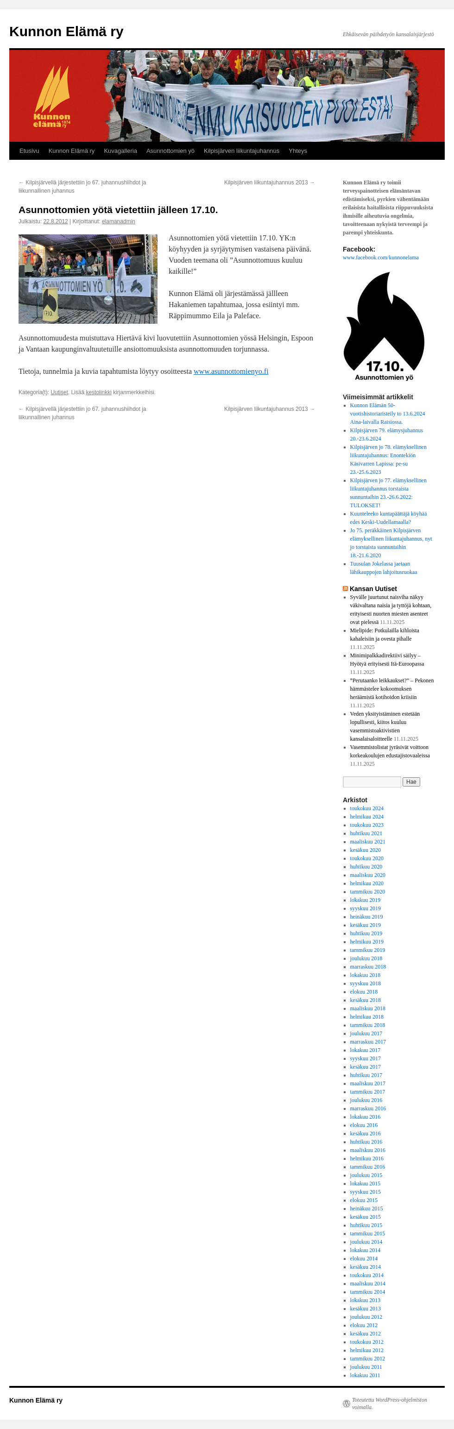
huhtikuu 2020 (366, 866)
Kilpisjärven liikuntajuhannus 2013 (269, 182)
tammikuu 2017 (367, 1092)
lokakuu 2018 (365, 975)
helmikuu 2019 (367, 941)
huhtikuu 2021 (366, 833)
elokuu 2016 (364, 1125)
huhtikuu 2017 (366, 1075)
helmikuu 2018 (367, 1017)
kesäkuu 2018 (365, 1000)
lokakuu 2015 (365, 1183)
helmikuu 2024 (367, 816)
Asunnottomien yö (170, 150)
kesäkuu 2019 (365, 925)
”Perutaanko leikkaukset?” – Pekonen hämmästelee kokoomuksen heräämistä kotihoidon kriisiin (392, 688)
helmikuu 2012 (367, 1350)
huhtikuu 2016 (366, 1142)
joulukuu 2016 (366, 1100)
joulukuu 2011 (366, 1367)
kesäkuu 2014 (365, 1267)
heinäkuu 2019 (366, 916)
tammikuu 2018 (367, 1025)
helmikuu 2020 (367, 883)
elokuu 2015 (364, 1200)
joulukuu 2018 (366, 958)
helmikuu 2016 (367, 1158)
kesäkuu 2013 (365, 1308)
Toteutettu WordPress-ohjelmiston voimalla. (389, 1403)
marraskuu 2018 (368, 966)
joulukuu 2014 (366, 1242)
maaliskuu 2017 (367, 1083)
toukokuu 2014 (367, 1275)
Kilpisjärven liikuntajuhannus (241, 150)
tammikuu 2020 (367, 891)
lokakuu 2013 (365, 1300)
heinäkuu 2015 (366, 1208)
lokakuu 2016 (365, 1117)
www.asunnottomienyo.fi (231, 371)
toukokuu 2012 (367, 1342)
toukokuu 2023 (367, 825)
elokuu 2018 (364, 991)
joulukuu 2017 (366, 1033)
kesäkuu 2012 (365, 1333)
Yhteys (298, 150)
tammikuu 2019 (367, 950)
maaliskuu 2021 (367, 841)
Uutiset (59, 392)
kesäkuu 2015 (365, 1217)
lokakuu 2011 (365, 1375)
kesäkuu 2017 (365, 1067)
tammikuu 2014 (367, 1292)
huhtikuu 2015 (366, 1225)
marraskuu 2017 (368, 1042)
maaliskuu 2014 (367, 1283)
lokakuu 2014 (365, 1250)
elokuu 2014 (364, 1258)
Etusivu (29, 150)
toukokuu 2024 (367, 808)
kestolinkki (98, 392)
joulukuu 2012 (366, 1317)
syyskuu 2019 (365, 908)
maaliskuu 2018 (367, 1008)
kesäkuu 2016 (365, 1133)
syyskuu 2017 (365, 1058)
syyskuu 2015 (365, 1192)
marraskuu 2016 (368, 1108)
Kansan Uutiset (373, 588)
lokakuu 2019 (365, 900)
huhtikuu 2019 (366, 933)
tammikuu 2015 (367, 1233)
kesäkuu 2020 (365, 850)
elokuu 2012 (364, 1325)
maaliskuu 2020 (367, 875)
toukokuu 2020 (367, 858)
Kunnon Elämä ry (66, 31)
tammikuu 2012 (367, 1358)
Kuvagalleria (120, 150)
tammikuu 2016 (367, 1167)
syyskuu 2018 (365, 983)
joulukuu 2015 (366, 1175)
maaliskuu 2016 (367, 1150)
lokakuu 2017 (365, 1050)
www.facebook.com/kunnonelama (381, 257)
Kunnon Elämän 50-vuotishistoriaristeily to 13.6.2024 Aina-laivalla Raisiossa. (387, 413)
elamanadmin (118, 221)
